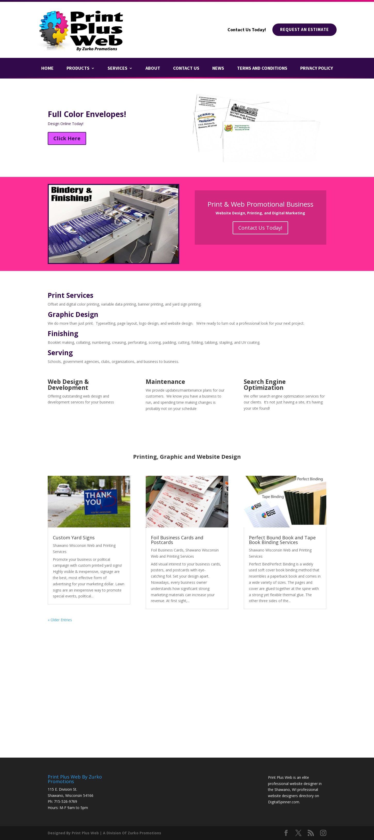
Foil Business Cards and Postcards (177, 539)
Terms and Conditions (262, 68)
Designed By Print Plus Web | (75, 832)
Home (47, 68)
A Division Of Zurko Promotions (132, 832)
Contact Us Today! (260, 227)
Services (117, 68)
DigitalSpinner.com (283, 801)
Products (78, 68)
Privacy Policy (316, 68)
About (152, 68)
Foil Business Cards (167, 550)
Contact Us (186, 68)
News (218, 68)
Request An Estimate (302, 30)
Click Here (66, 138)
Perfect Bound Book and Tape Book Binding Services (282, 539)
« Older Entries (60, 619)
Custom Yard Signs (74, 537)
